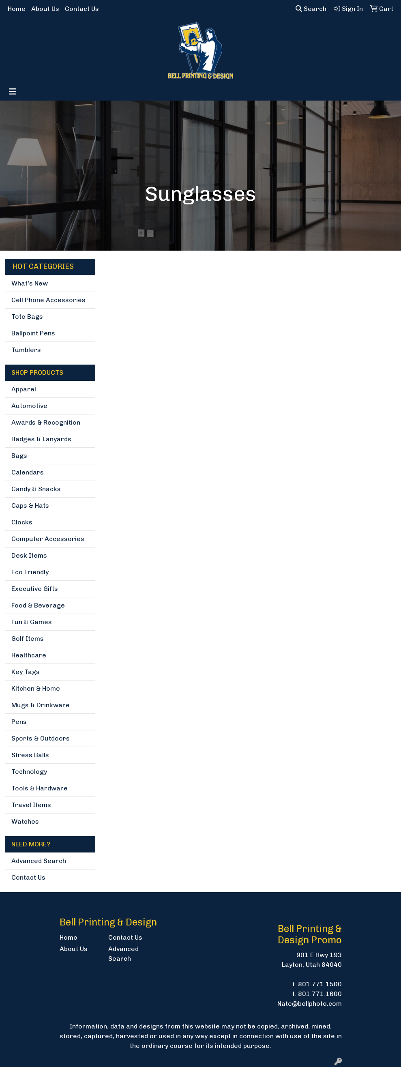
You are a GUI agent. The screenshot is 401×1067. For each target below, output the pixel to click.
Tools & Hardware (39, 788)
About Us (45, 9)
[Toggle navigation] (12, 91)
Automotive (29, 406)
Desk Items (29, 555)
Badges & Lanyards (41, 439)
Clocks (21, 522)
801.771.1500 (320, 984)
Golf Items (27, 638)
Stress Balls (30, 755)
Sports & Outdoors (40, 738)
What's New (29, 283)
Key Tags (25, 672)
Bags (19, 455)
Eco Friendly (30, 572)
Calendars (27, 472)
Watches (25, 821)
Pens (19, 722)
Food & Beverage (38, 605)
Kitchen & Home (35, 688)
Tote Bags (27, 316)
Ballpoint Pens (33, 333)
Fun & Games (31, 622)
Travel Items (31, 805)
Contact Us (82, 9)
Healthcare (28, 655)
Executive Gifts (34, 589)
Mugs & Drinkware (40, 705)
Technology (29, 771)
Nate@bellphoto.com (309, 1003)
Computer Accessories (47, 539)
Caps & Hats (30, 505)
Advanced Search (38, 861)
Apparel (23, 389)
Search (311, 9)
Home (17, 9)
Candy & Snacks (36, 489)
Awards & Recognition (45, 422)
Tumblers (26, 350)
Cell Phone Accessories (48, 300)
